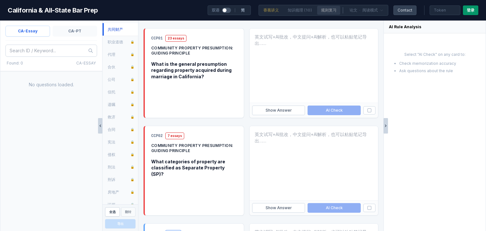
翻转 (128, 212)
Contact (405, 10)
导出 (120, 224)
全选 (112, 212)
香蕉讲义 (271, 10)
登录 (470, 10)
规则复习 (328, 10)
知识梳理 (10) (300, 10)
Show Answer (279, 110)
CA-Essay (27, 31)
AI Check (334, 110)
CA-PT (74, 31)
